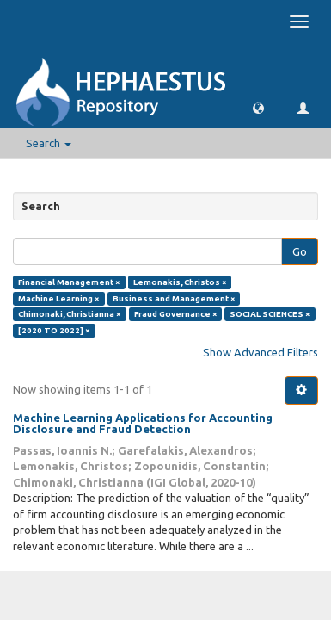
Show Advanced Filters (260, 352)
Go (299, 251)
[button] (258, 107)
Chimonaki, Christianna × (69, 314)
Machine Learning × (59, 298)
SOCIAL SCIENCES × (270, 314)
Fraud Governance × (176, 314)
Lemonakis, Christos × (180, 282)
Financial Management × (69, 282)
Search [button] (48, 143)
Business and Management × (174, 298)
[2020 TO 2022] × (54, 330)
